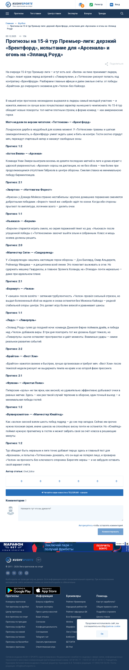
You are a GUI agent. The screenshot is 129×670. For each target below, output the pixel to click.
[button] (80, 4)
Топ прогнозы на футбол (17, 607)
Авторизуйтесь (86, 525)
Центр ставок (54, 13)
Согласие (40, 622)
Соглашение (42, 632)
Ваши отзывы (42, 617)
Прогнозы (19, 13)
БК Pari (69, 647)
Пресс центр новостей (46, 612)
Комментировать (110, 532)
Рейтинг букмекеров (76, 602)
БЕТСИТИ (70, 642)
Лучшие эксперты (44, 607)
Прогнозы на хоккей (15, 632)
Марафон (70, 627)
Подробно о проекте (106, 612)
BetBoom (70, 637)
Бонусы (88, 13)
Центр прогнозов (14, 612)
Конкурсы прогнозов (16, 602)
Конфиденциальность (46, 627)
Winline (69, 622)
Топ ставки (35, 13)
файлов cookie (113, 626)
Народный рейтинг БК (76, 607)
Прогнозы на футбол (15, 627)
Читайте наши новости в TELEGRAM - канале (64, 492)
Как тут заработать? (105, 602)
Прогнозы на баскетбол (17, 642)
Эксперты (73, 13)
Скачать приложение (46, 642)
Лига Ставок (72, 632)
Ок (102, 634)
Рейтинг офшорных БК (76, 612)
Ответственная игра (45, 647)
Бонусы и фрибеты (45, 602)
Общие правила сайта (107, 607)
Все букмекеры (73, 617)
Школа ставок (103, 617)
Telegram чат (42, 637)
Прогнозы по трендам (16, 622)
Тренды (102, 13)
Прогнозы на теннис (15, 637)
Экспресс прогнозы (15, 647)
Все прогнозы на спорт (17, 617)
